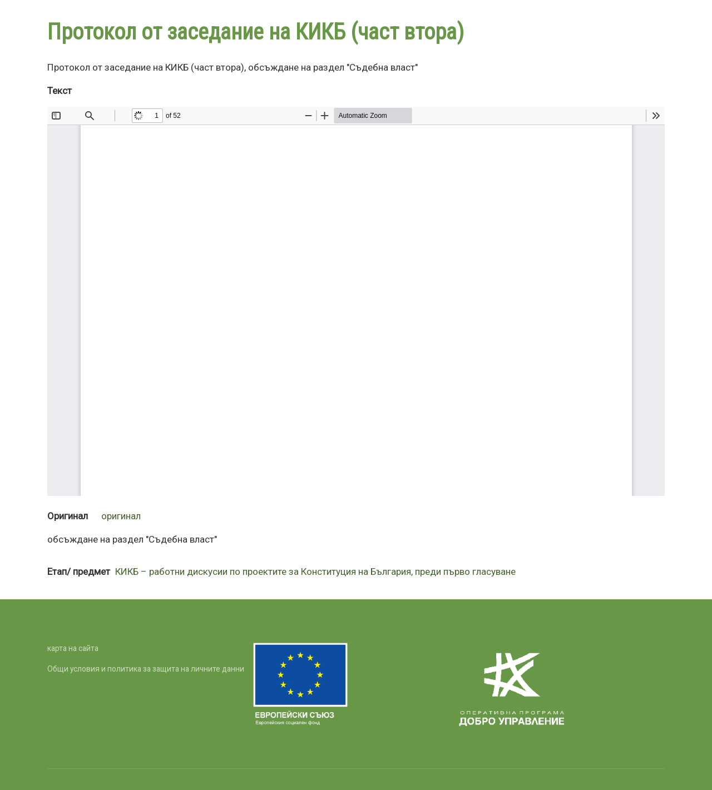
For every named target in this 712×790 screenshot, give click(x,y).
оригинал (121, 515)
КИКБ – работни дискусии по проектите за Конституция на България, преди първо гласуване (315, 571)
